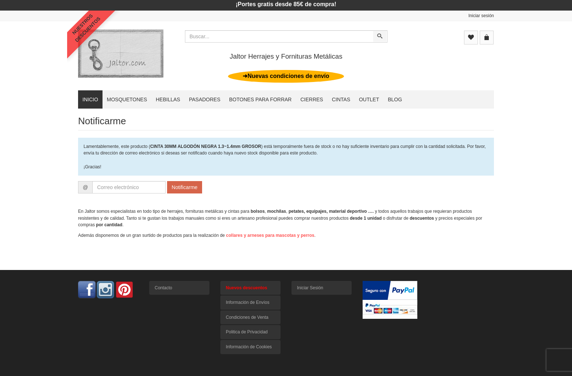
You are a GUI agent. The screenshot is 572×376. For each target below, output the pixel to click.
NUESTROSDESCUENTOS (86, 28)
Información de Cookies (249, 346)
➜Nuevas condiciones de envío (286, 76)
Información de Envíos (247, 302)
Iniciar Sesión (310, 287)
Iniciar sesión (481, 15)
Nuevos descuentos (246, 287)
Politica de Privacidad (247, 331)
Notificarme (185, 187)
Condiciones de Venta (247, 317)
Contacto (163, 287)
